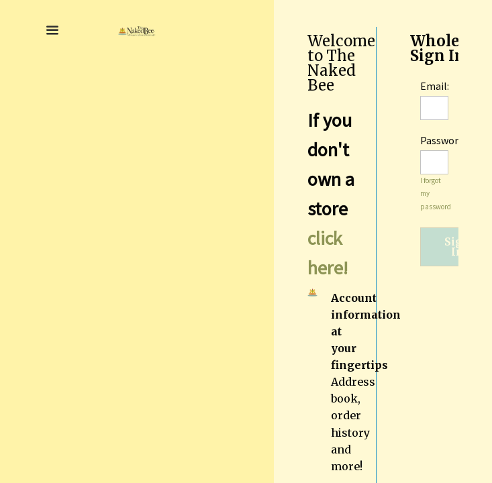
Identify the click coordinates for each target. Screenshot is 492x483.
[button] (52, 30)
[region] (383, 241)
